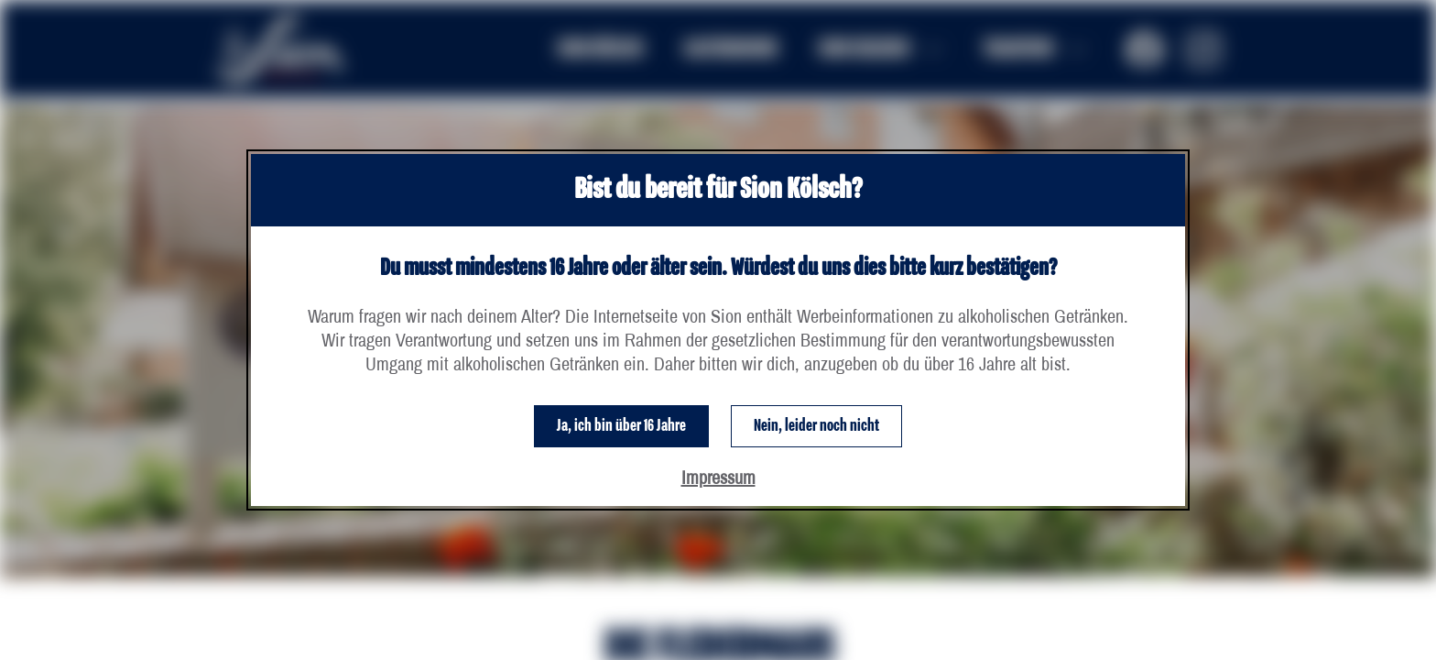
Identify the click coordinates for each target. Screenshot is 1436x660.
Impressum (718, 477)
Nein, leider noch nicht (816, 426)
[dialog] (718, 329)
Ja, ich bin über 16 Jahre (621, 426)
